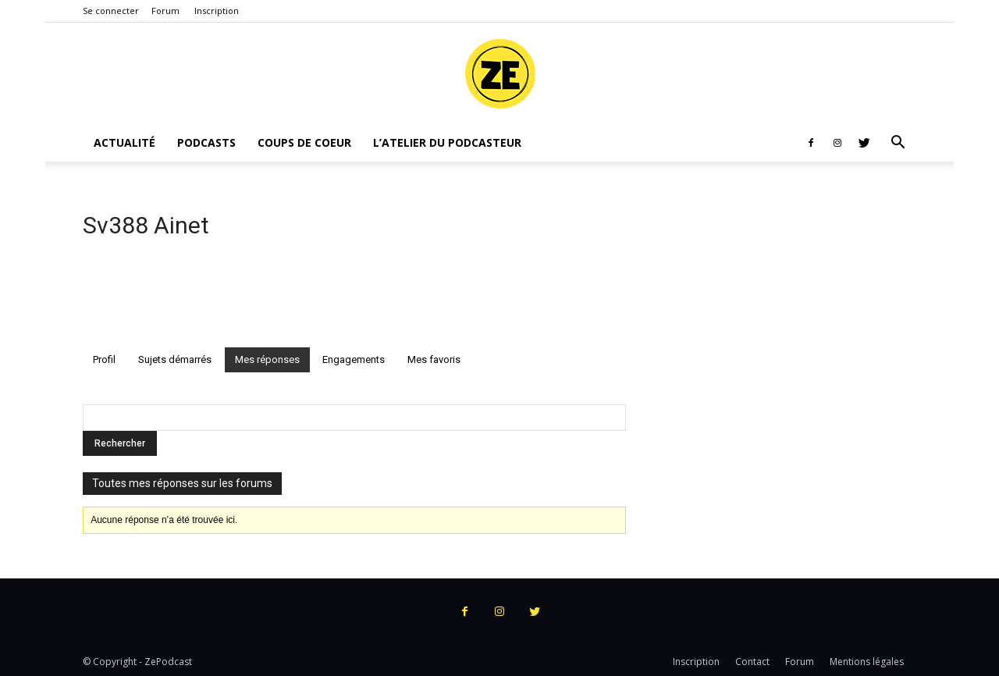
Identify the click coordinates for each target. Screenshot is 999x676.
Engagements (353, 359)
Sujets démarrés (175, 359)
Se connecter (111, 10)
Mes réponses (267, 359)
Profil (104, 359)
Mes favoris (433, 359)
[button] (897, 144)
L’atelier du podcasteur (447, 142)
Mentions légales (867, 661)
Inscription (216, 10)
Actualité (124, 142)
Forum (165, 10)
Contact (752, 661)
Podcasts (206, 142)
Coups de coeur (304, 142)
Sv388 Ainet (146, 225)
